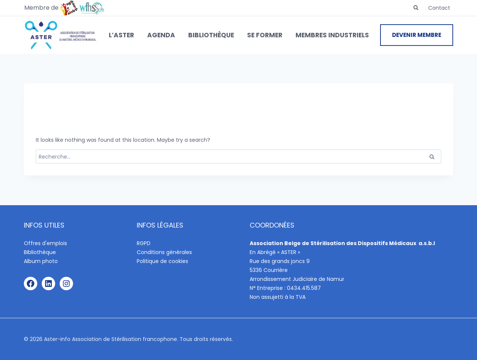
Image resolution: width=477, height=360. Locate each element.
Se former (264, 35)
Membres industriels (332, 35)
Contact (439, 8)
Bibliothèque (211, 35)
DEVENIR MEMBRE (416, 35)
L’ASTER (121, 35)
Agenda (161, 35)
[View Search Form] (416, 8)
